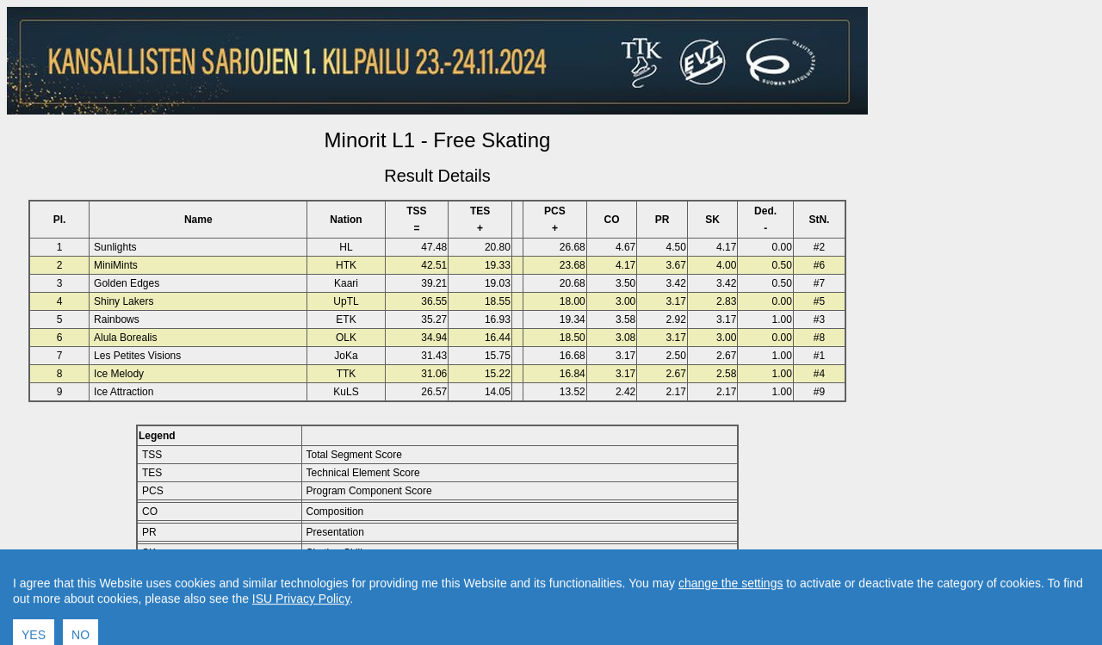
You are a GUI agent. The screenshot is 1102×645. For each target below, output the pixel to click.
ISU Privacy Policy (301, 626)
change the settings (730, 610)
